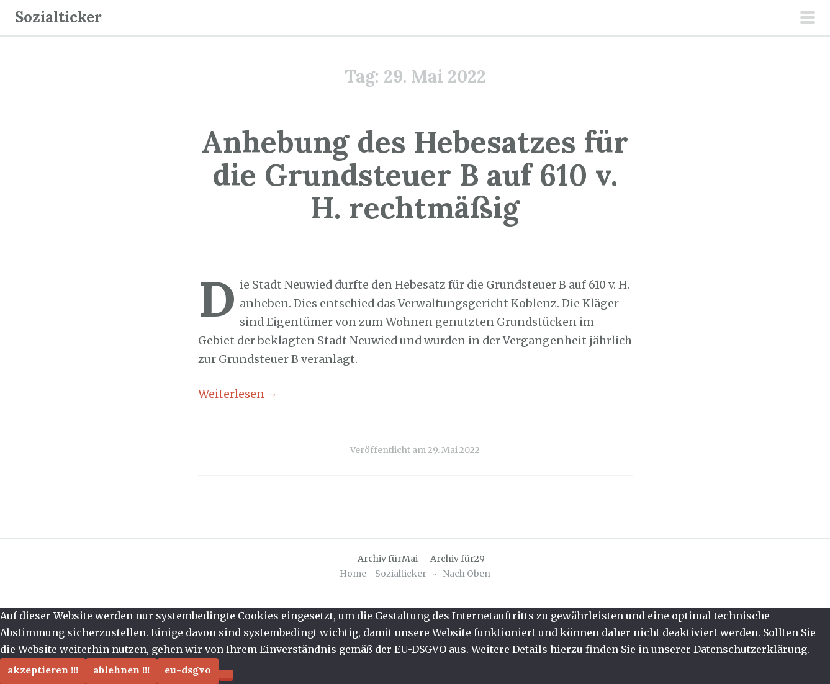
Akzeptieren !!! (42, 670)
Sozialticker (58, 17)
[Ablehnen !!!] (226, 674)
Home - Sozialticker (383, 573)
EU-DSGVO (188, 670)
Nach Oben (466, 573)
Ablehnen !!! (121, 670)
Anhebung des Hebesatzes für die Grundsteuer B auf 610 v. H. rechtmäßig (415, 175)
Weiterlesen (238, 394)
